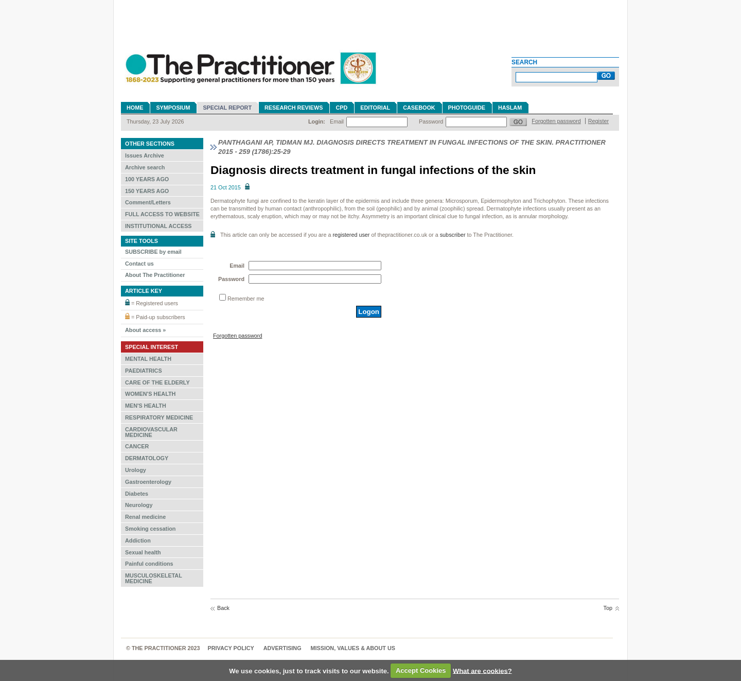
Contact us (139, 263)
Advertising (282, 648)
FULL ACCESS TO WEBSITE (162, 214)
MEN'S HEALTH (145, 406)
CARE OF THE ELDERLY (157, 382)
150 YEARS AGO (147, 191)
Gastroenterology (148, 482)
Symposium (173, 107)
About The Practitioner (155, 275)
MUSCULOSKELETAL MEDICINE (153, 578)
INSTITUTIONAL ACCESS (158, 226)
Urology (135, 470)
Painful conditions (149, 564)
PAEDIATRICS (143, 371)
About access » (145, 330)
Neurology (138, 505)
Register (598, 121)
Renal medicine (145, 517)
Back (223, 608)
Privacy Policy (231, 648)
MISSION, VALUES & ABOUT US (353, 648)
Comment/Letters (148, 202)
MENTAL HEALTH (148, 359)
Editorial (375, 107)
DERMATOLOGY (146, 458)
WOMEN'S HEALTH (150, 394)
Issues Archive (144, 155)
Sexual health (143, 552)
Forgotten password (556, 121)
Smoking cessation (150, 529)
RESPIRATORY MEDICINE (159, 417)
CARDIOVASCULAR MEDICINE (151, 432)
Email (337, 121)
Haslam (510, 107)
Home (135, 107)
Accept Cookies (421, 670)
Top (608, 608)
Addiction (138, 540)
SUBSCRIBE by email (153, 252)
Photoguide (466, 107)
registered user (350, 235)
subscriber (453, 235)
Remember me (245, 298)
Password (431, 121)
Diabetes (136, 494)
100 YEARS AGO (147, 179)
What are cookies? (482, 670)
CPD (341, 107)
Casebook (419, 107)
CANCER (137, 446)
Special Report (227, 107)
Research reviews (293, 107)
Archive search (145, 167)
